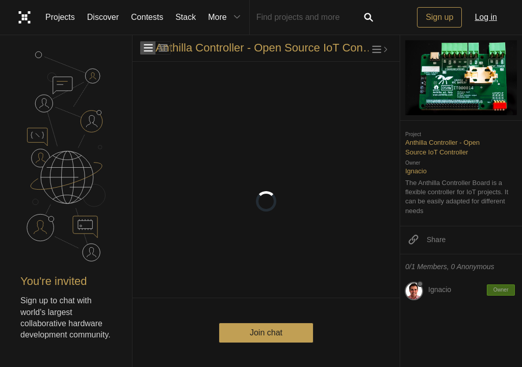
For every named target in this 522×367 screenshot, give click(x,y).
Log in (486, 17)
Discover (103, 17)
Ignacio (416, 171)
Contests (147, 17)
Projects (60, 17)
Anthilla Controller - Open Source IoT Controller (264, 47)
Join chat (266, 332)
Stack (185, 17)
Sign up (439, 17)
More (226, 17)
